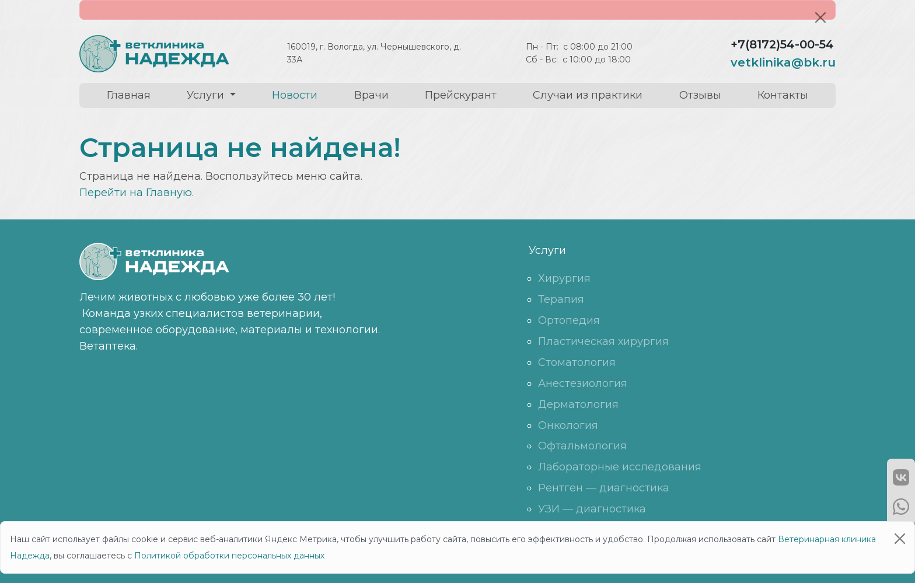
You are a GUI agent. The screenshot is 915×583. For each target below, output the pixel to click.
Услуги (207, 95)
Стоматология (577, 362)
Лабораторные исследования (619, 466)
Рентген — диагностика (603, 487)
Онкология (568, 425)
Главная (129, 95)
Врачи (371, 95)
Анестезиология (582, 383)
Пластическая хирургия (603, 341)
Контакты (782, 95)
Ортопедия (569, 320)
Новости (294, 95)
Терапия (561, 299)
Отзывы (700, 95)
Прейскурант (461, 95)
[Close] (820, 17)
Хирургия (564, 278)
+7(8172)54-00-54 (782, 44)
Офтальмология (582, 445)
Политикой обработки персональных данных (229, 555)
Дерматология (578, 404)
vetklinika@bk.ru (783, 62)
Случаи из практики (587, 95)
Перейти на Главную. (136, 192)
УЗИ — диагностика (592, 508)
